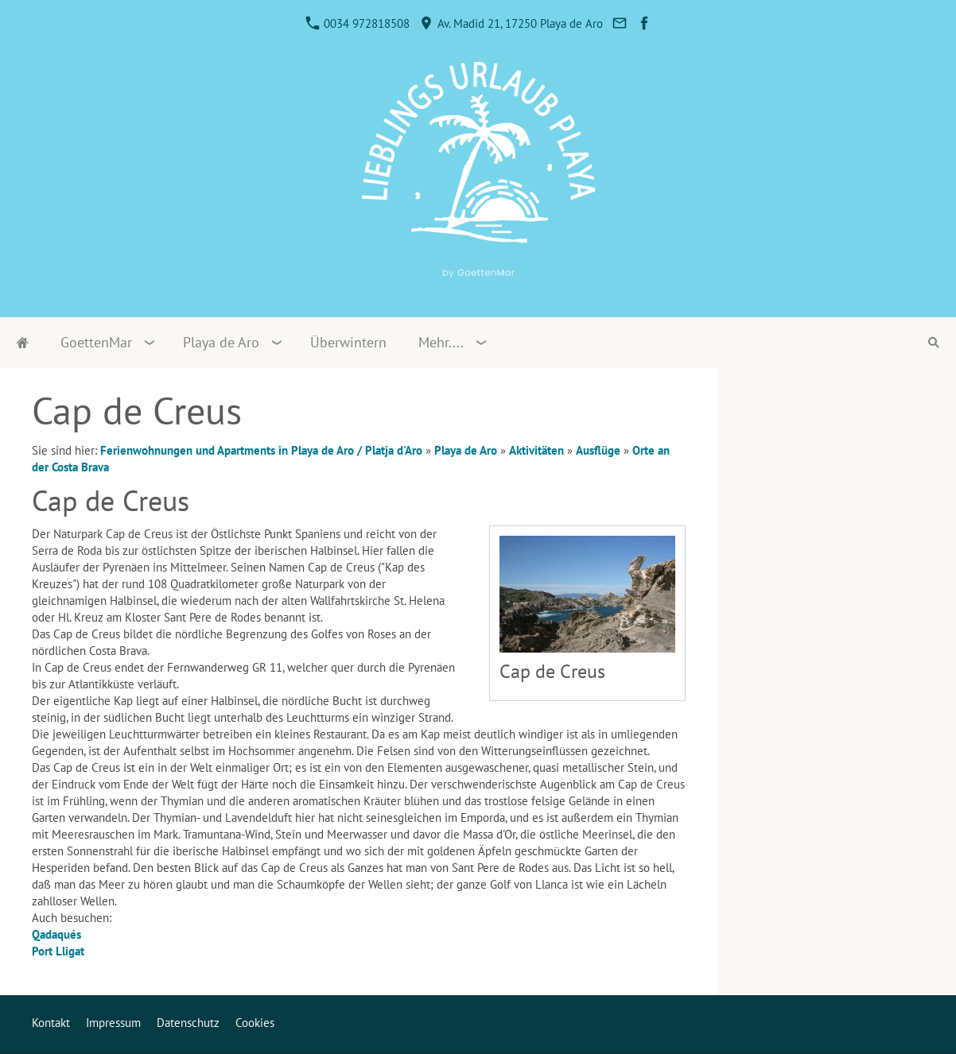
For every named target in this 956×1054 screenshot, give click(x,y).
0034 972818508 (357, 23)
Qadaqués (56, 934)
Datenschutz (188, 1022)
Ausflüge (598, 450)
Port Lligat (58, 951)
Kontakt (51, 1022)
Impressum (113, 1022)
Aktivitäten (536, 450)
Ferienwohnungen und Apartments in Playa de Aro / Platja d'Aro (261, 450)
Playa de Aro (465, 450)
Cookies (254, 1022)
